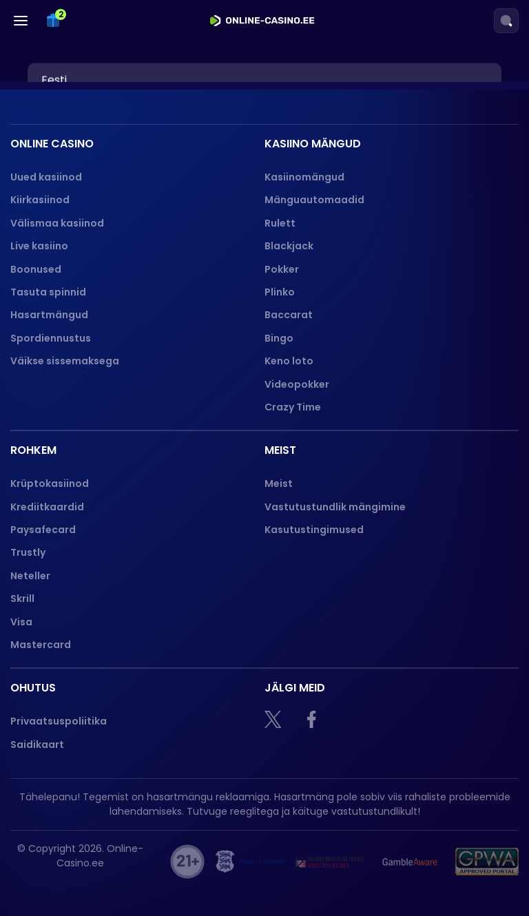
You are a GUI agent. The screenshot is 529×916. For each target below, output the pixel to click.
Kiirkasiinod (40, 200)
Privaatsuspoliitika (58, 721)
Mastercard (40, 645)
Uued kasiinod (46, 177)
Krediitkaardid (47, 507)
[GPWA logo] (487, 861)
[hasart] (329, 861)
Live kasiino (39, 246)
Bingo (278, 338)
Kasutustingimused (314, 530)
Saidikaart (37, 744)
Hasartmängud (49, 315)
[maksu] (250, 861)
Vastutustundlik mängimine (335, 507)
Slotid (47, 82)
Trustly (27, 552)
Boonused (35, 269)
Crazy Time (292, 407)
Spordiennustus (50, 338)
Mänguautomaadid (314, 200)
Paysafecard (43, 530)
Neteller (30, 576)
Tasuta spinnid (48, 292)
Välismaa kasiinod (57, 223)
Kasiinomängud (304, 177)
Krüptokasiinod (49, 483)
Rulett (279, 223)
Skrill (22, 598)
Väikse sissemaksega (64, 361)
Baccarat (288, 315)
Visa (21, 622)
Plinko (279, 292)
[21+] (187, 861)
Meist (278, 483)
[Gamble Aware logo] (409, 861)
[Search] (506, 20)
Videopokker (297, 384)
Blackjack (288, 246)
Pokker (281, 269)
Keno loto (288, 361)
